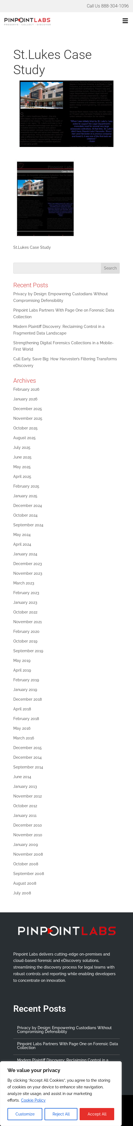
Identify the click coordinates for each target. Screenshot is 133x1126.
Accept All (97, 1114)
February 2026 (26, 389)
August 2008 (24, 883)
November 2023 (27, 573)
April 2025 (22, 476)
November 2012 (27, 796)
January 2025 (25, 496)
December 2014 (27, 757)
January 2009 (25, 844)
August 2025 (24, 438)
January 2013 (25, 786)
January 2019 (25, 689)
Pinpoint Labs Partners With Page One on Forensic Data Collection (67, 1046)
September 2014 (28, 767)
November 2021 (27, 622)
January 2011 (24, 815)
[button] (99, 21)
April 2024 (22, 544)
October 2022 (25, 612)
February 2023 (26, 593)
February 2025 (26, 486)
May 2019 (21, 660)
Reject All (61, 1114)
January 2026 (25, 399)
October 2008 (25, 864)
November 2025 (27, 418)
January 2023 (25, 602)
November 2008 (28, 854)
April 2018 (22, 709)
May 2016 (21, 728)
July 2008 (22, 893)
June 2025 (22, 457)
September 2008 (28, 873)
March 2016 (23, 738)
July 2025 (21, 447)
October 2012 (25, 806)
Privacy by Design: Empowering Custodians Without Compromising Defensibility (64, 1030)
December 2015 (27, 748)
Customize (25, 1114)
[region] (61, 1093)
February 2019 (26, 680)
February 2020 (26, 631)
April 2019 (22, 670)
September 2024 (28, 525)
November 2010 (27, 835)
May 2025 (22, 467)
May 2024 (22, 534)
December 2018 (27, 699)
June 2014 (22, 777)
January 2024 (25, 554)
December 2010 (27, 825)
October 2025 (25, 428)
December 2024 (27, 505)
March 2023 (23, 583)
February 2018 (26, 718)
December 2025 (27, 409)
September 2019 (28, 651)
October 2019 (25, 641)
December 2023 (27, 563)
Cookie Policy (33, 1100)
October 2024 (25, 515)
